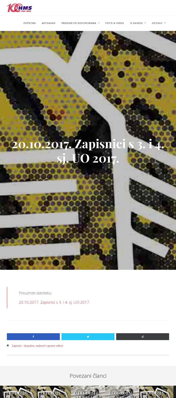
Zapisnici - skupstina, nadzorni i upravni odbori (37, 345)
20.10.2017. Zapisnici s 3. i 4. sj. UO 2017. (54, 302)
